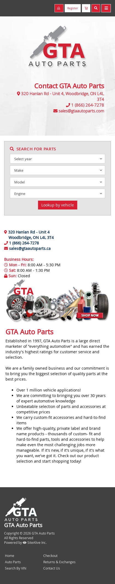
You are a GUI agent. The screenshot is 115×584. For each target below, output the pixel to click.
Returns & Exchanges (59, 562)
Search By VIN (15, 568)
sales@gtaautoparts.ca (30, 248)
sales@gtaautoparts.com (81, 110)
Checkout (50, 555)
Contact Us (51, 568)
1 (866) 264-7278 (87, 105)
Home (9, 555)
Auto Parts (13, 562)
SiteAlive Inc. (35, 542)
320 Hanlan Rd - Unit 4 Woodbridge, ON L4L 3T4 (29, 234)
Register (72, 8)
